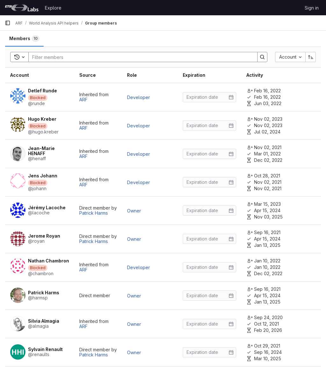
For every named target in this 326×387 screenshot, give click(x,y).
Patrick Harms (93, 213)
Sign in (312, 8)
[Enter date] (209, 97)
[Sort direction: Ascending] (311, 57)
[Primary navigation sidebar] (8, 23)
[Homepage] (22, 8)
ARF (83, 99)
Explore (53, 8)
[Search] (139, 57)
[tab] (24, 39)
